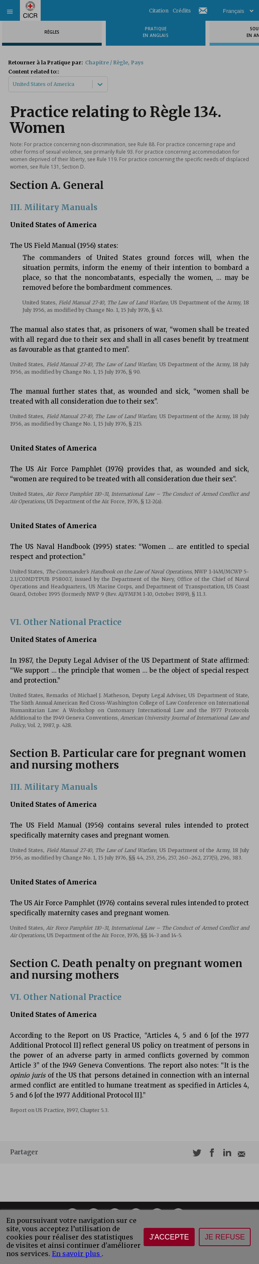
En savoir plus (77, 1253)
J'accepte (169, 1237)
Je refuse (225, 1237)
